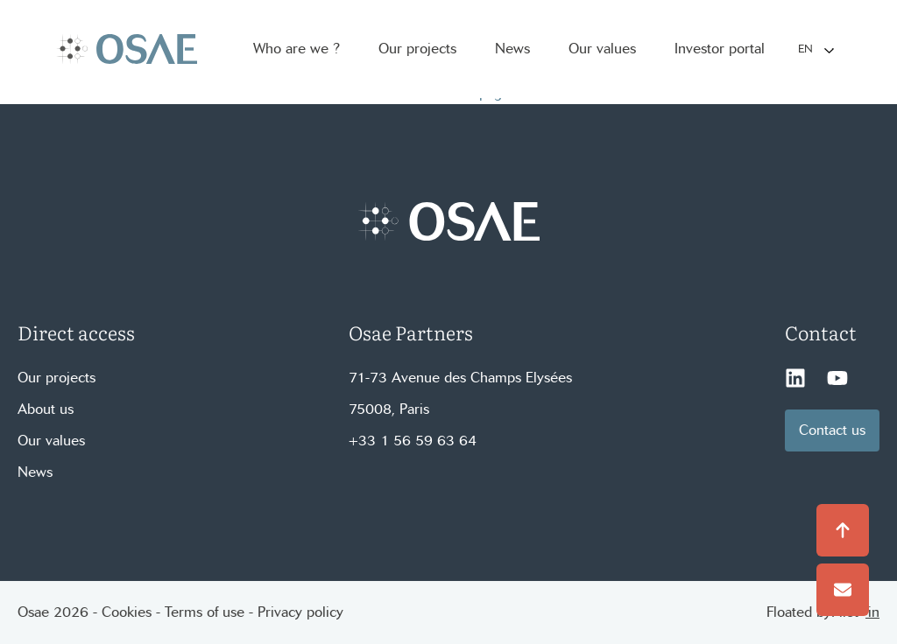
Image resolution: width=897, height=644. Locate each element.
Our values (51, 440)
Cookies (127, 612)
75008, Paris (389, 409)
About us (46, 409)
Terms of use (204, 612)
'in (872, 612)
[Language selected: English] (815, 49)
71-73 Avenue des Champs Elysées (460, 377)
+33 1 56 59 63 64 (413, 440)
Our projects (56, 377)
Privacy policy (300, 612)
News (35, 472)
